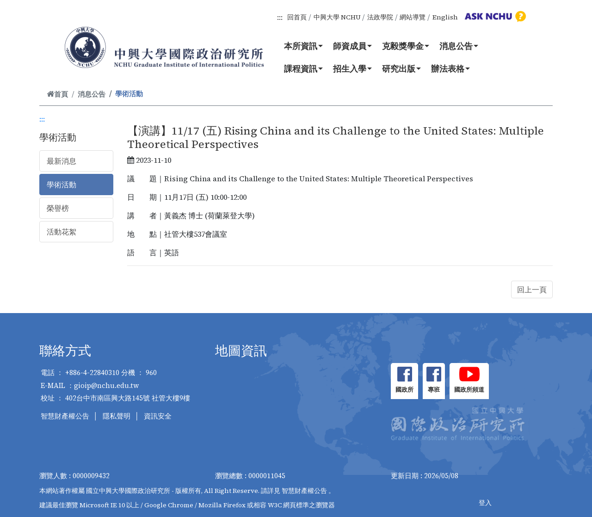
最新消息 (61, 161)
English (445, 17)
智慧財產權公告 (65, 416)
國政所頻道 (469, 390)
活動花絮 (61, 232)
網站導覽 (413, 17)
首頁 (57, 94)
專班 (434, 390)
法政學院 (380, 17)
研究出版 (401, 68)
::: (280, 17)
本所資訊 (303, 45)
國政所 (404, 390)
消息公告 (458, 45)
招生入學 (352, 68)
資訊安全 (158, 416)
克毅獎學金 (405, 45)
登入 (485, 502)
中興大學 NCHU (337, 17)
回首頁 (297, 17)
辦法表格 (450, 68)
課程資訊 (303, 68)
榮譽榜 (58, 208)
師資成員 (352, 45)
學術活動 (61, 184)
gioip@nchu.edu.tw (106, 385)
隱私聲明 (116, 416)
